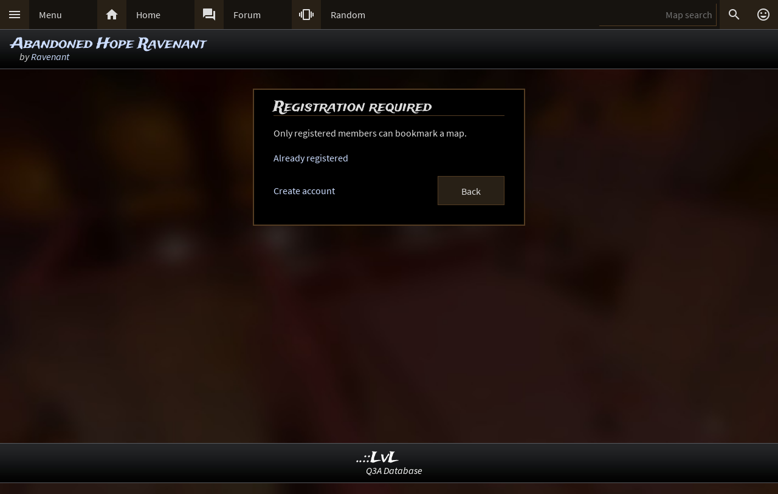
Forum (247, 14)
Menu (50, 14)
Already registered (311, 158)
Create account (304, 190)
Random (348, 14)
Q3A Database (394, 470)
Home (148, 14)
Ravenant (50, 56)
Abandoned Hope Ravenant (108, 44)
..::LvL (377, 458)
